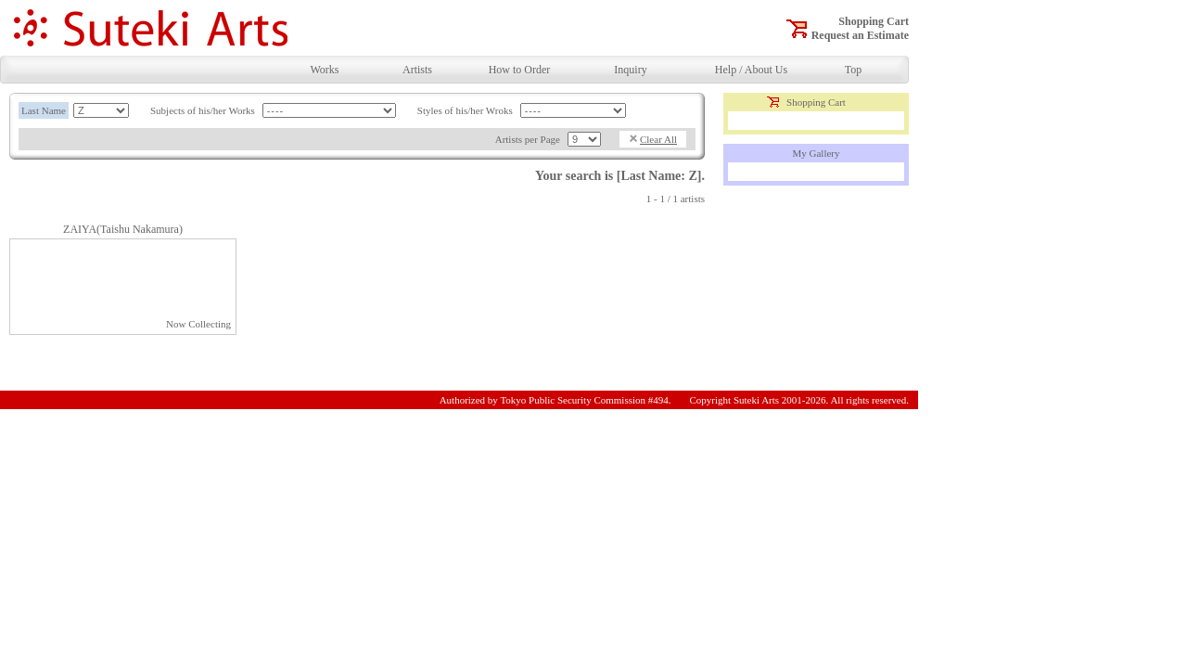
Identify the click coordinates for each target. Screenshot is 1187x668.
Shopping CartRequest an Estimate (860, 28)
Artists (417, 69)
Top (853, 69)
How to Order (520, 69)
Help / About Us (751, 69)
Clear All (658, 139)
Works (324, 69)
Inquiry (630, 69)
